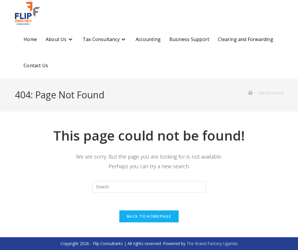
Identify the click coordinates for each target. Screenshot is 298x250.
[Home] (250, 92)
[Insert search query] (149, 187)
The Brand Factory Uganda (212, 243)
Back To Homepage (149, 216)
